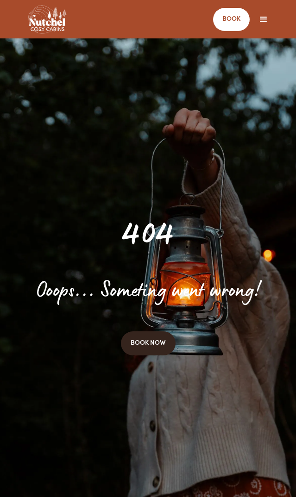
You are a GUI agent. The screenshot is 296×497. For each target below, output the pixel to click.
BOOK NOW (148, 343)
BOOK (231, 19)
